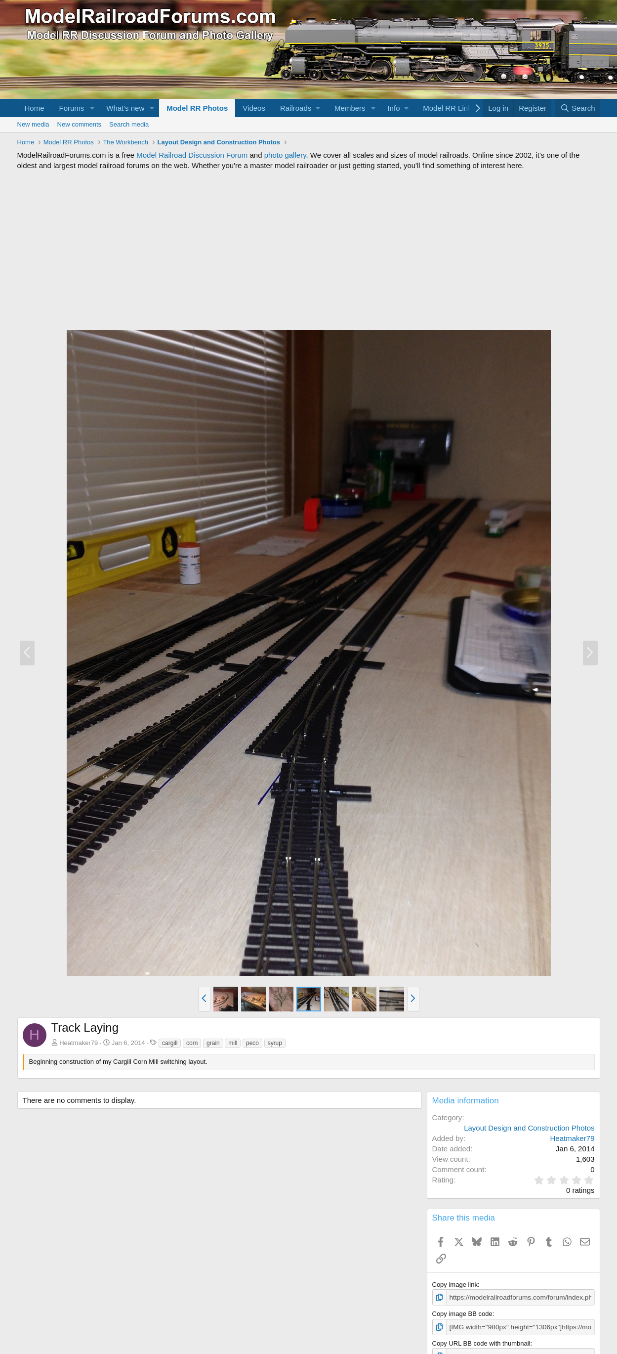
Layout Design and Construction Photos (529, 1128)
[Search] (577, 108)
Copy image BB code (462, 1313)
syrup (275, 1043)
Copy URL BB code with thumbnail (481, 1342)
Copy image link (455, 1284)
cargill (169, 1043)
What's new (125, 108)
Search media (129, 124)
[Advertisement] (308, 250)
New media (33, 124)
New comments (79, 124)
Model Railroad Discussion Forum (191, 155)
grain (213, 1043)
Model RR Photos (197, 108)
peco (252, 1043)
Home (34, 108)
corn (192, 1043)
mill (232, 1043)
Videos (254, 108)
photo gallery (285, 155)
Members (350, 108)
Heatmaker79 (78, 1043)
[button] (92, 108)
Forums (71, 108)
